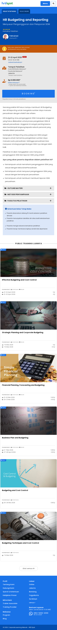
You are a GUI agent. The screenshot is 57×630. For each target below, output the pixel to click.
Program (6, 615)
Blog (5, 618)
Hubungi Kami (8, 588)
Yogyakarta (34, 595)
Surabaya (33, 599)
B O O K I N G (28, 93)
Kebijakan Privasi (9, 595)
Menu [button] (45, 3)
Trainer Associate (10, 603)
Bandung (32, 592)
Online (31, 584)
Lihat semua (28, 568)
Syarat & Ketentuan (11, 592)
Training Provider (10, 607)
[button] (53, 3)
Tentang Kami (8, 584)
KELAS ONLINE (24, 11)
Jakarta (32, 588)
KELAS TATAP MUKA (9, 11)
